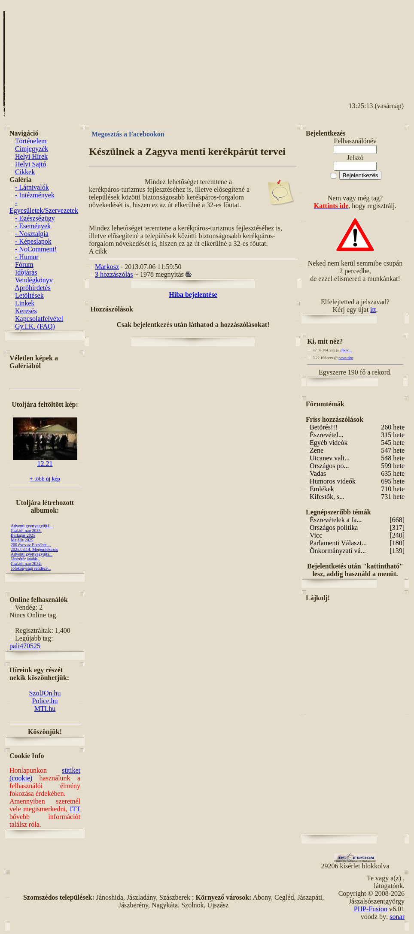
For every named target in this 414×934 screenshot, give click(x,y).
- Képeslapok (33, 241)
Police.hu (45, 700)
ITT (75, 809)
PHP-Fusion (370, 909)
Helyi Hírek (31, 156)
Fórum (24, 264)
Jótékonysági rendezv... (31, 568)
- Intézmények (35, 195)
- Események (33, 226)
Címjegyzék (31, 148)
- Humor (27, 256)
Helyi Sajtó (30, 164)
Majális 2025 (22, 540)
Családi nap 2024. (26, 563)
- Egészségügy (35, 218)
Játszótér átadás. (25, 558)
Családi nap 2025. (26, 530)
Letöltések (29, 295)
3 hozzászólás (114, 274)
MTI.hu (44, 708)
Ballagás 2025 (23, 535)
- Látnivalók (32, 187)
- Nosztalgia (32, 233)
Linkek (24, 303)
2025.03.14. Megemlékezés (34, 549)
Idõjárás (26, 272)
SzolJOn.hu (45, 693)
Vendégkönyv (34, 280)
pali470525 (24, 646)
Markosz (107, 266)
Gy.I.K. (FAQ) (35, 326)
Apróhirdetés (33, 287)
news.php (345, 358)
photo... (346, 350)
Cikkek (25, 171)
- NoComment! (36, 249)
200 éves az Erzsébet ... (31, 544)
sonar (397, 916)
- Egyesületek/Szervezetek (43, 206)
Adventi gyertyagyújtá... (31, 525)
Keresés (26, 310)
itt (373, 309)
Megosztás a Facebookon (127, 133)
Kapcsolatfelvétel (39, 318)
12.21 (45, 460)
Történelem (31, 141)
